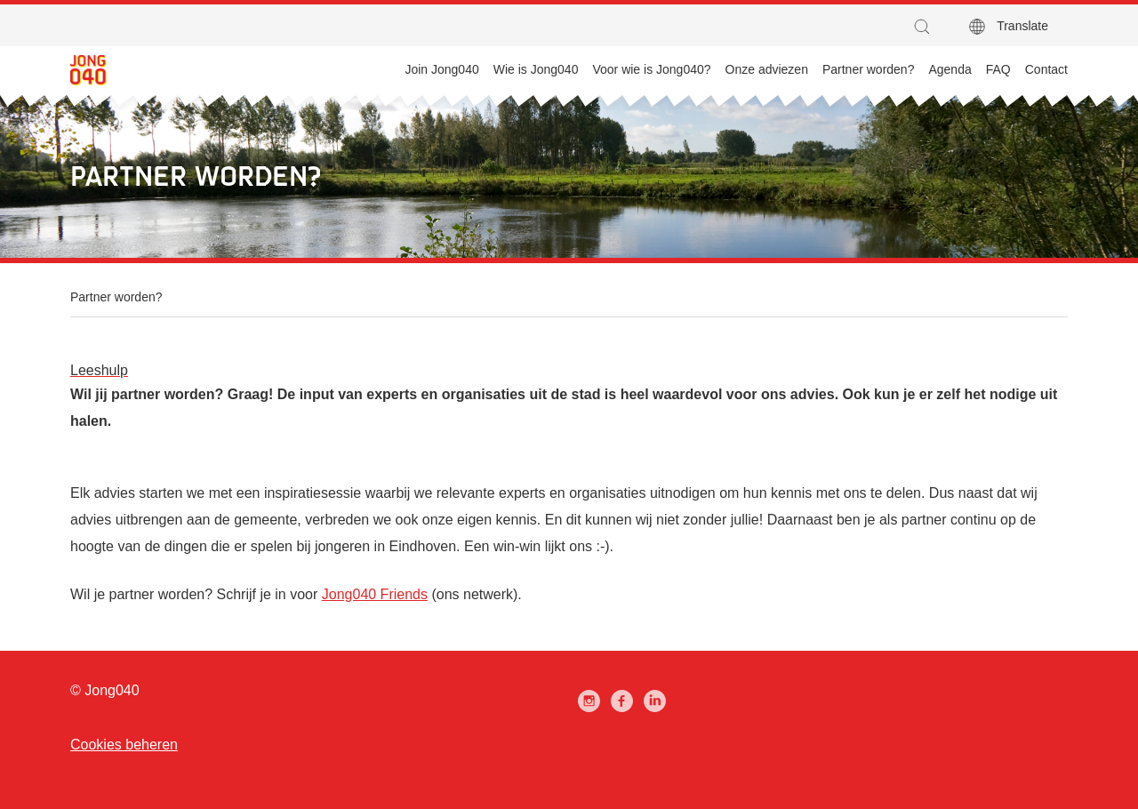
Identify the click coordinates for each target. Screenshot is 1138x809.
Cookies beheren (124, 744)
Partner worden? (116, 297)
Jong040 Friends (375, 594)
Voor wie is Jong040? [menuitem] (651, 69)
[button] (926, 26)
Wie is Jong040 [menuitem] (536, 69)
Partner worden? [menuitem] (868, 69)
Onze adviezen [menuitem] (766, 69)
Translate (1022, 26)
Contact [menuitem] (1046, 69)
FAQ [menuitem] (998, 69)
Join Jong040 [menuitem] (441, 69)
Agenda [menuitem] (949, 69)
